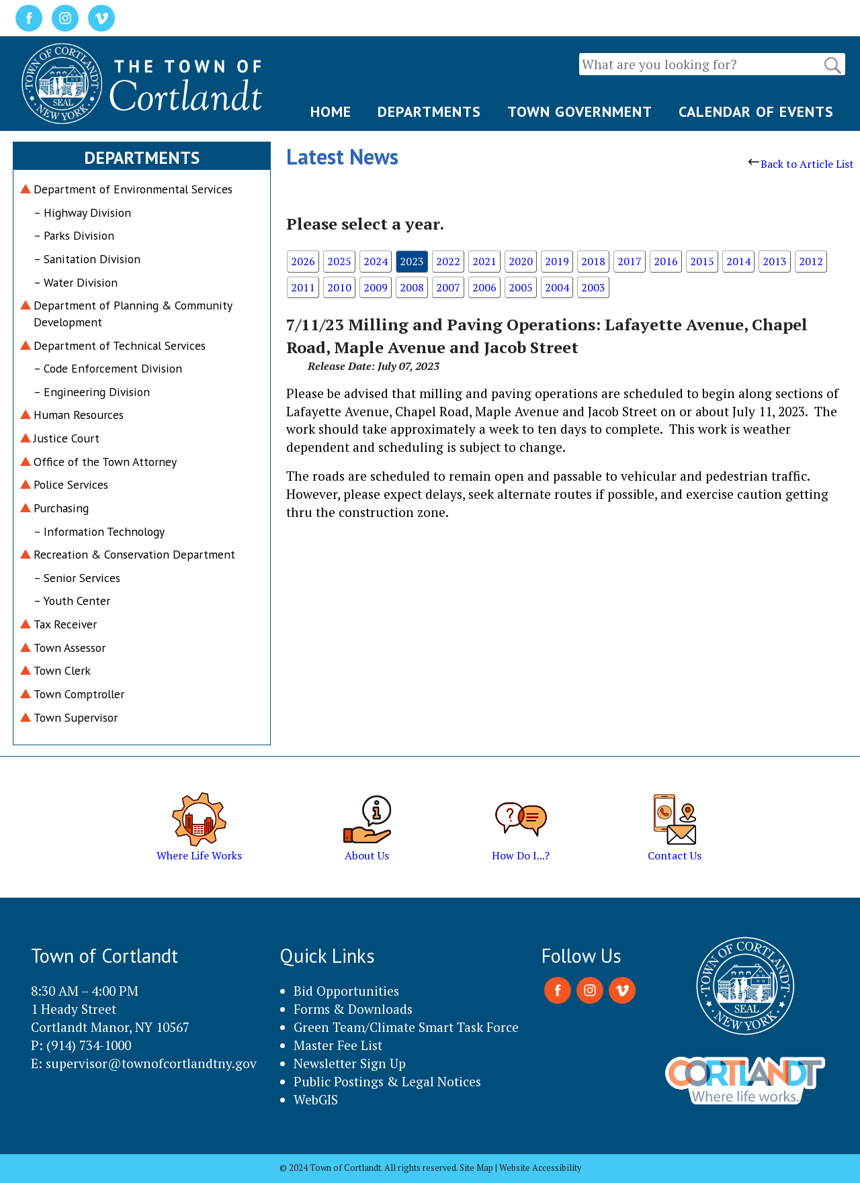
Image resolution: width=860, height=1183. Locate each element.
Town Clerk (62, 670)
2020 (521, 261)
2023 (412, 261)
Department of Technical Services (120, 345)
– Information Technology (99, 531)
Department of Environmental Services (133, 189)
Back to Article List (801, 163)
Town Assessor (69, 647)
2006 (484, 287)
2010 (339, 287)
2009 (375, 287)
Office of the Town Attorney (105, 461)
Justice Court (66, 438)
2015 (702, 261)
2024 (375, 261)
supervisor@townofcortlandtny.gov (151, 1063)
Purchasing (61, 508)
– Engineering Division (92, 391)
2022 (448, 261)
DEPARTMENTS (429, 111)
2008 (412, 287)
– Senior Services (77, 577)
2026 (303, 261)
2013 (775, 261)
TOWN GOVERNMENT (579, 111)
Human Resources (79, 414)
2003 (593, 287)
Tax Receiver (65, 624)
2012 (811, 261)
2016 (666, 261)
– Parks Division (74, 235)
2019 (557, 261)
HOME (330, 111)
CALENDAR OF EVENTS (756, 111)
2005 (521, 287)
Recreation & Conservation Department (134, 554)
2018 (593, 261)
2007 (448, 287)
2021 (484, 261)
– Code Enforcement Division (108, 368)
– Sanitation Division (87, 259)
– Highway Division (82, 212)
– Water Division (76, 282)
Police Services (71, 484)
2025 (339, 261)
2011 (303, 287)
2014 (738, 261)
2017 (629, 261)
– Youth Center (72, 600)
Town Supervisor (76, 717)
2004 (557, 287)
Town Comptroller (79, 694)
